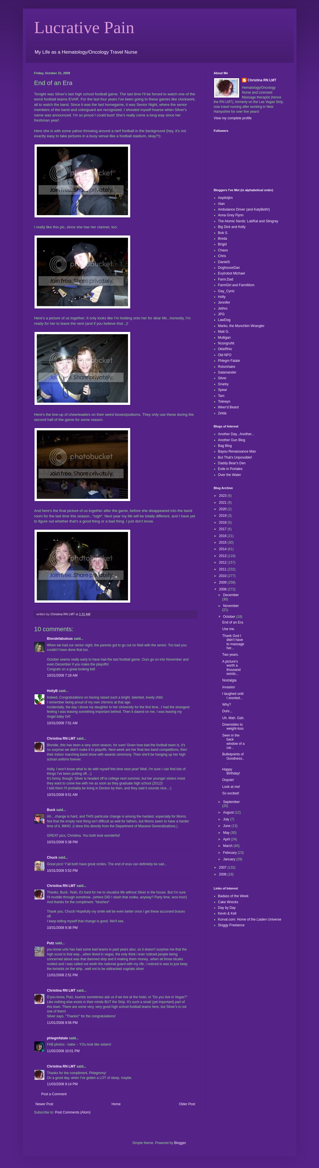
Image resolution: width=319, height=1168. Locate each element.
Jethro (222, 308)
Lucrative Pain (84, 27)
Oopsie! (228, 780)
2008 (223, 589)
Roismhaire (226, 367)
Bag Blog (225, 446)
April (227, 839)
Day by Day (227, 908)
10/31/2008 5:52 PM (62, 871)
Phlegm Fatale (229, 361)
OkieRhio (225, 349)
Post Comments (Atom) (73, 1112)
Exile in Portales (230, 469)
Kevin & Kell (227, 913)
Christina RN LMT (61, 739)
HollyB (52, 691)
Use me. (228, 629)
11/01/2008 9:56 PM (62, 1023)
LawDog (224, 320)
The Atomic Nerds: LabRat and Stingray (248, 221)
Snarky (223, 384)
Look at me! (231, 787)
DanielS (224, 262)
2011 (223, 569)
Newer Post (44, 1104)
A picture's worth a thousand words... (231, 667)
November (231, 606)
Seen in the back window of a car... (233, 741)
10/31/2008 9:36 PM (62, 928)
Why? (226, 705)
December (231, 595)
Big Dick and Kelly (232, 227)
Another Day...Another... (236, 434)
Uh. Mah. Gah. (233, 718)
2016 (223, 536)
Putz (50, 943)
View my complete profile (233, 118)
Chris (222, 256)
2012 (223, 562)
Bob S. (223, 233)
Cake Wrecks (228, 902)
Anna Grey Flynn (231, 215)
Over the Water (229, 475)
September (231, 802)
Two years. (230, 655)
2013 (223, 556)
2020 (223, 509)
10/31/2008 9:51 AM (62, 795)
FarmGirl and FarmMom (236, 285)
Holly (222, 297)
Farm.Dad (225, 279)
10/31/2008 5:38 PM (62, 842)
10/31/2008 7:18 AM (62, 675)
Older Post (187, 1104)
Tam (221, 396)
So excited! (230, 793)
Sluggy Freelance (231, 925)
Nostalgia (229, 680)
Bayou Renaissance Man (237, 451)
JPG (221, 314)
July (226, 819)
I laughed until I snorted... (232, 696)
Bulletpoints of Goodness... (233, 758)
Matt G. (223, 332)
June (227, 826)
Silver (222, 378)
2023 (223, 496)
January (229, 859)
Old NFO (224, 355)
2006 (223, 874)
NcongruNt (226, 343)
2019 (223, 516)
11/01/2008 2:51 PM (62, 975)
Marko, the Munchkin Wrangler (241, 326)
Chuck (52, 858)
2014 (223, 549)
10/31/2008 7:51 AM (62, 723)
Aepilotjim (225, 198)
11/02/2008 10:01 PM (63, 1051)
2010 (223, 576)
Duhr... (227, 711)
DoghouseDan (229, 268)
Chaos (223, 250)
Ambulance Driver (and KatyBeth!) (244, 209)
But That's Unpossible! (235, 457)
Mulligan (224, 338)
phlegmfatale (57, 1038)
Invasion (228, 687)
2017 (223, 529)
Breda (222, 239)
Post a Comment (54, 1094)
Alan (221, 204)
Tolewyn (224, 402)
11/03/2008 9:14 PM (62, 1084)
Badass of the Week (233, 896)
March (228, 846)
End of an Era (232, 622)
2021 (223, 503)
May (226, 833)
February (230, 853)
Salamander (227, 372)
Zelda (222, 413)
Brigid (222, 244)
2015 (223, 542)
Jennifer (224, 302)
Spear (222, 390)
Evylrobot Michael (231, 273)
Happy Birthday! (231, 771)
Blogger (180, 1143)
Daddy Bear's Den (232, 463)
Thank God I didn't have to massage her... (233, 642)
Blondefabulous (60, 639)
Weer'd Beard (228, 407)
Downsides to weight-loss (232, 727)
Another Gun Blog (231, 440)
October (229, 617)
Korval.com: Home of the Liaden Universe (249, 919)
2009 (223, 582)
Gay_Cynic (226, 291)
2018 (223, 523)
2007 (223, 868)
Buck (51, 810)
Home (116, 1104)
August (229, 812)
